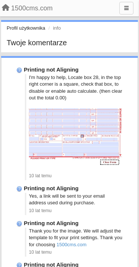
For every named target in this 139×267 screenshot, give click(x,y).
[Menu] (126, 8)
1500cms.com (71, 244)
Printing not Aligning (51, 69)
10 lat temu (40, 175)
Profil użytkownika (26, 28)
